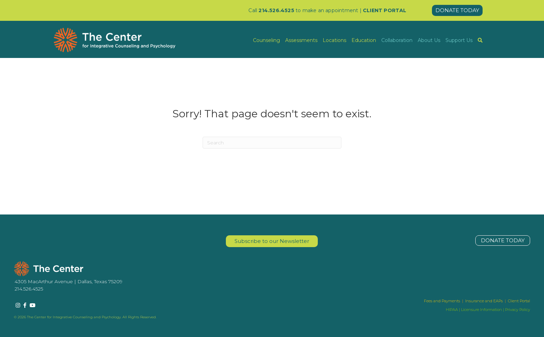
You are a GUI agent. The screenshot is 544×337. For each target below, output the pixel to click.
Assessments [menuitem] (301, 40)
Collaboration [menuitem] (397, 40)
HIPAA (452, 309)
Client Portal (519, 300)
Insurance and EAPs (484, 300)
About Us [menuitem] (429, 40)
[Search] (272, 143)
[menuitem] (480, 40)
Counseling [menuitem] (266, 40)
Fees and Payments (442, 300)
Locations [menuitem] (334, 40)
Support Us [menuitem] (459, 40)
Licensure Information (481, 309)
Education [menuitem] (363, 40)
